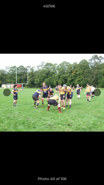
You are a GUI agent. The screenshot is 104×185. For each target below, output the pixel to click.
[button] (85, 7)
